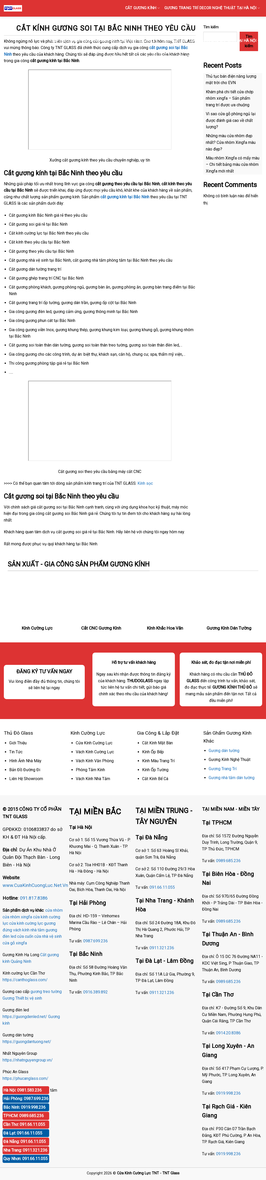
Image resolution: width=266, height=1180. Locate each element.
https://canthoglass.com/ (25, 979)
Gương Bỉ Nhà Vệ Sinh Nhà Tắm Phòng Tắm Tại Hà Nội (155, 57)
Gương (8, 998)
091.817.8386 (34, 898)
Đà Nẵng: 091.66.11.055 (24, 1141)
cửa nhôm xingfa (17, 917)
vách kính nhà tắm (29, 930)
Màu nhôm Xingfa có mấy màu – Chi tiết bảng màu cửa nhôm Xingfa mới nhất (232, 164)
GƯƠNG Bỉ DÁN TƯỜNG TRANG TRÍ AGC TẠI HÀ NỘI (169, 24)
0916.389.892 (95, 992)
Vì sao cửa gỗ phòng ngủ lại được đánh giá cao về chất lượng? (231, 120)
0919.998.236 (228, 1093)
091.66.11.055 (162, 887)
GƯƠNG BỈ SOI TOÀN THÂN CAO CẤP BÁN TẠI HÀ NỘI (211, 40)
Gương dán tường (224, 750)
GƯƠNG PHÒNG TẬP (240, 24)
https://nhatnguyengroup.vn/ (28, 1060)
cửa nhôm (54, 910)
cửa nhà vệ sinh (48, 936)
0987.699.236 (95, 941)
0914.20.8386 (228, 1033)
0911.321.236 (162, 947)
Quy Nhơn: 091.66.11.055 (25, 1158)
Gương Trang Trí (223, 768)
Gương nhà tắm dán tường (231, 777)
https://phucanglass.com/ (25, 1078)
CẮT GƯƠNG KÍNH (142, 8)
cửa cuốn (25, 936)
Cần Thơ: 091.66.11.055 (24, 1124)
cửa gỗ (9, 943)
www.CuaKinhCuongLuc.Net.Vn (35, 885)
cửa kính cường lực (26, 923)
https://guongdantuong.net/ (27, 1041)
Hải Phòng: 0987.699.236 (25, 1098)
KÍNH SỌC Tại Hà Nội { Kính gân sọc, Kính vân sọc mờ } (103, 40)
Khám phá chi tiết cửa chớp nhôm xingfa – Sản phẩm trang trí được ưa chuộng (229, 98)
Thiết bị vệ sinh (28, 998)
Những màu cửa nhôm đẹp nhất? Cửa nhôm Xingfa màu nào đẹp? (231, 142)
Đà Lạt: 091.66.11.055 (22, 1133)
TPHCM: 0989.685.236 (23, 1115)
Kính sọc (145, 483)
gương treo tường (46, 991)
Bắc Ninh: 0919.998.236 (24, 1107)
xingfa (21, 943)
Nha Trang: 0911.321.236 (25, 1150)
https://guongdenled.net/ (25, 1016)
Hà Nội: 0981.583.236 (22, 1090)
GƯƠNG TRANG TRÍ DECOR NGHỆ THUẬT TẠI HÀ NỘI (212, 8)
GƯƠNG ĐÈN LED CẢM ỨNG (236, 57)
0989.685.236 (228, 860)
